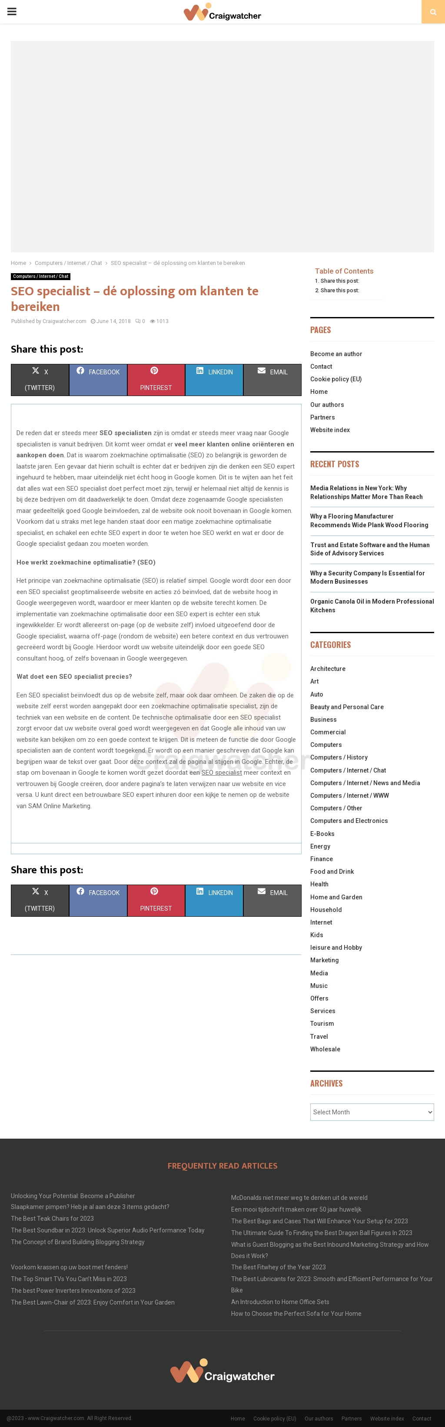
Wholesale (325, 1049)
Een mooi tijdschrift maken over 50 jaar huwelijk (296, 1209)
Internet (321, 922)
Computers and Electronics (349, 820)
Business (323, 719)
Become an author (336, 353)
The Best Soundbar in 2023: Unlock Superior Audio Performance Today (108, 1230)
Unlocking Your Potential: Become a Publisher (73, 1195)
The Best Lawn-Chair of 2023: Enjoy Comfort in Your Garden (93, 1302)
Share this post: (340, 280)
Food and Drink (332, 871)
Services (322, 1010)
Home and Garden (336, 897)
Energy (320, 846)
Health (319, 884)
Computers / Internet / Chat (40, 276)
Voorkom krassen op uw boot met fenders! (69, 1267)
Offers (319, 998)
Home (319, 391)
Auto (316, 694)
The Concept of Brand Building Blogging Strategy (78, 1242)
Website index (330, 429)
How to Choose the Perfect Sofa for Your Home (296, 1313)
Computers (326, 744)
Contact (321, 366)
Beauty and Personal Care (347, 707)
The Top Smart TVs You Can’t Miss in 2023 (69, 1278)
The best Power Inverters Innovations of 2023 (73, 1290)
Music (319, 985)
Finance (321, 859)
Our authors (327, 404)
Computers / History (339, 757)
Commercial (328, 732)
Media (319, 973)
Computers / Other (336, 808)
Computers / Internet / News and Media (365, 783)
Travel (319, 1036)
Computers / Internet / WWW (349, 795)
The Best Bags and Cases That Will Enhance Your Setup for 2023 (319, 1221)
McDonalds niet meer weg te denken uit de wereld (299, 1197)
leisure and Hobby (336, 947)
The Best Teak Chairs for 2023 (52, 1218)
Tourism (322, 1023)
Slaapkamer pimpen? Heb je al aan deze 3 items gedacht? (90, 1206)
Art (314, 681)
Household (326, 909)
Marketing (324, 960)
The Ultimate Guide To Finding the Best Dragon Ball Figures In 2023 (321, 1232)
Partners (322, 417)
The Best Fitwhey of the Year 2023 (278, 1267)
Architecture (327, 668)
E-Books (322, 833)
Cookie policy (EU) (336, 379)
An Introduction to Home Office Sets (280, 1301)
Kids (316, 935)
